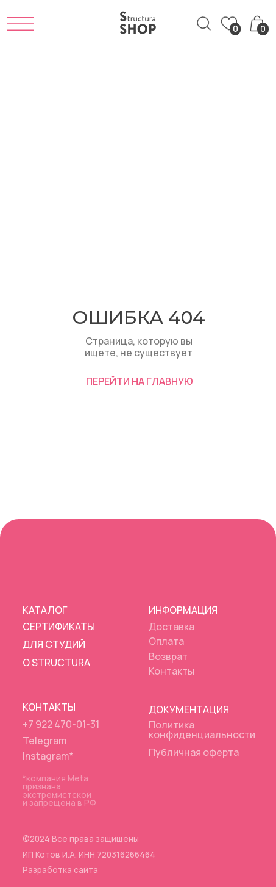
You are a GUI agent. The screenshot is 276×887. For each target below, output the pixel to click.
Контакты (171, 671)
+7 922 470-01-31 (61, 724)
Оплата (166, 641)
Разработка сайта (60, 869)
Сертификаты (59, 626)
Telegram (44, 740)
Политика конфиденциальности (202, 729)
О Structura (56, 662)
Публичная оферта (194, 752)
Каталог (45, 610)
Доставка (171, 626)
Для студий (54, 644)
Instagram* (48, 756)
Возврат (168, 656)
